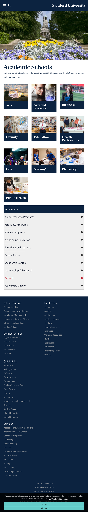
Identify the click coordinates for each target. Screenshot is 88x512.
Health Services (10, 455)
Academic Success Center (15, 431)
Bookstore (8, 365)
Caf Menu (8, 373)
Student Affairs (10, 326)
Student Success (11, 409)
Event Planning (10, 443)
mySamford (9, 397)
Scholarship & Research (18, 270)
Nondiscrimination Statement (17, 401)
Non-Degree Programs (18, 247)
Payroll (47, 338)
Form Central (9, 389)
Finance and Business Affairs (16, 319)
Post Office (8, 459)
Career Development (13, 435)
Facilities (7, 447)
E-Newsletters (10, 341)
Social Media (9, 349)
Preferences (44, 508)
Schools (9, 278)
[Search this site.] (9, 5)
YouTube (7, 353)
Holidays (48, 322)
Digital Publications (12, 337)
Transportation (10, 475)
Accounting (49, 307)
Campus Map (10, 377)
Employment (49, 315)
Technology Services (13, 471)
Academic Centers (16, 262)
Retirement (49, 346)
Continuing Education (17, 240)
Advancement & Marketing (16, 310)
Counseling (9, 439)
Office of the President (13, 322)
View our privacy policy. (58, 498)
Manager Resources (53, 334)
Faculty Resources (52, 319)
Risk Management (52, 350)
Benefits (47, 310)
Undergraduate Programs (19, 217)
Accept (44, 504)
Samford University (44, 483)
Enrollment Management (15, 315)
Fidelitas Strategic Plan (13, 385)
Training (47, 354)
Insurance (48, 330)
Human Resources (52, 326)
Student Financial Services (15, 451)
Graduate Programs (16, 224)
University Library (15, 285)
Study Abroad (13, 255)
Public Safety (9, 467)
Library (7, 393)
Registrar (8, 405)
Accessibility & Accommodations (18, 427)
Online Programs (15, 232)
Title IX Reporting (11, 413)
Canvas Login (9, 381)
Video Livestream (11, 417)
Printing (7, 463)
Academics (11, 209)
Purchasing (49, 342)
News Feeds (9, 345)
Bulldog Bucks (10, 369)
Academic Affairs (11, 307)
